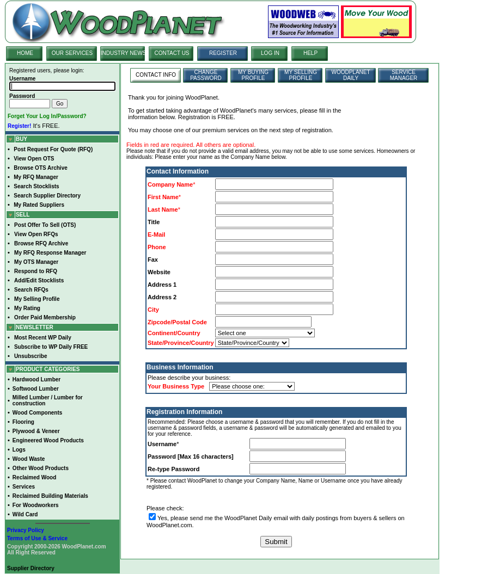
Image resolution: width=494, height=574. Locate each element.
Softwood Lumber (36, 389)
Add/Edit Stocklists (39, 280)
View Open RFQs (36, 234)
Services (24, 487)
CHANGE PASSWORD (206, 75)
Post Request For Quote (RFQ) (53, 149)
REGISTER (223, 53)
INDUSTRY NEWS (124, 53)
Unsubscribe (30, 356)
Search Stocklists (36, 186)
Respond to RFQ (35, 271)
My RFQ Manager (36, 177)
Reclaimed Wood (34, 477)
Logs (19, 450)
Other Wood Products (41, 468)
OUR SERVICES (72, 53)
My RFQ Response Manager (50, 253)
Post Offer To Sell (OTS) (45, 225)
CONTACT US (171, 53)
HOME (25, 53)
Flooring (23, 422)
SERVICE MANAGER (404, 75)
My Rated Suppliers (39, 205)
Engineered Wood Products (48, 440)
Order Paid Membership (45, 317)
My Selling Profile (36, 299)
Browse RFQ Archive (41, 243)
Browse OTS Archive (41, 168)
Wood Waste (29, 459)
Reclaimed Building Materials (50, 496)
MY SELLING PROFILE (300, 75)
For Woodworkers (36, 505)
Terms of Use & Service (37, 538)
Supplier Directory (30, 568)
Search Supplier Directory (47, 196)
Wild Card (25, 514)
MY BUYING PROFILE (253, 75)
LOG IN (270, 53)
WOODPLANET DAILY (350, 75)
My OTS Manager (36, 262)
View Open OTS (34, 159)
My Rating (27, 308)
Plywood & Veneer (36, 431)
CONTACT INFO (156, 75)
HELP (310, 53)
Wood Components (37, 413)
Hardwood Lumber (36, 379)
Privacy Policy (25, 530)
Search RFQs (31, 290)
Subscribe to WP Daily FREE (51, 347)
